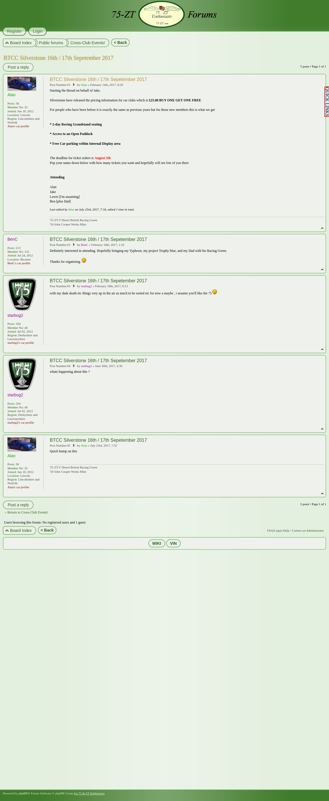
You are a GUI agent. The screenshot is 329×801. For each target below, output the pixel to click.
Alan (84, 84)
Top (322, 228)
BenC (84, 244)
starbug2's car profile (20, 342)
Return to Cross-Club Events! (27, 512)
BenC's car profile (18, 263)
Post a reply (18, 67)
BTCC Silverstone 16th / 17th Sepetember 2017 (58, 58)
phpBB (23, 793)
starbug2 (86, 286)
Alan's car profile (18, 126)
